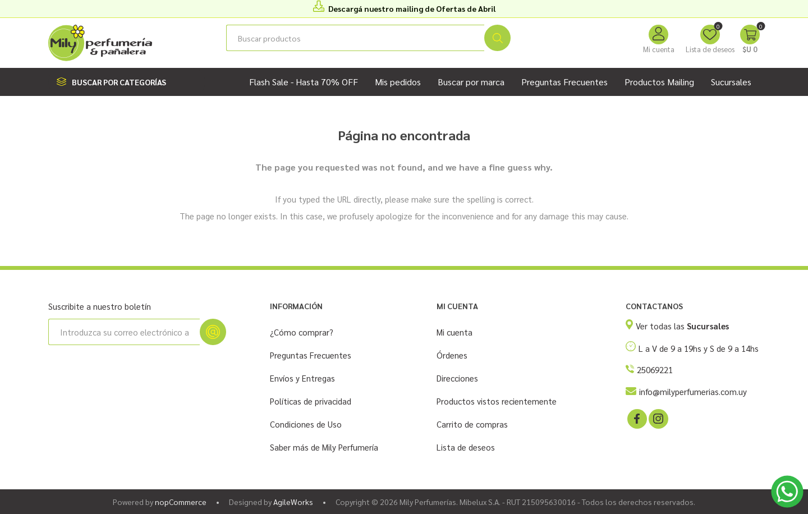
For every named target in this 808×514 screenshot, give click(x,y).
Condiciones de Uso (306, 424)
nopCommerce (180, 502)
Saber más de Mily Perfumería (324, 447)
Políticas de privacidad (310, 401)
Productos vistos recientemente (497, 401)
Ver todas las (682, 325)
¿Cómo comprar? (301, 332)
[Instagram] (658, 418)
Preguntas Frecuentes (310, 355)
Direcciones (457, 378)
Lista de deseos (466, 447)
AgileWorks (293, 502)
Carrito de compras (472, 424)
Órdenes (452, 355)
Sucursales (731, 82)
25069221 (655, 369)
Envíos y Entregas (302, 378)
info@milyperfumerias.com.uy (693, 391)
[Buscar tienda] (355, 38)
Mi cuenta (658, 49)
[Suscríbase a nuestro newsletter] (124, 332)
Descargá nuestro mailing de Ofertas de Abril (411, 8)
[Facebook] (636, 418)
